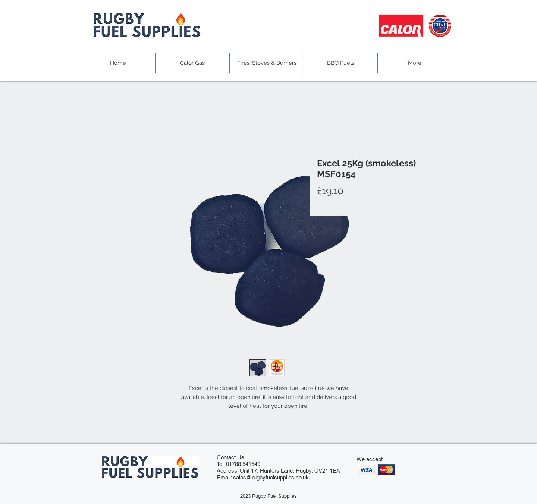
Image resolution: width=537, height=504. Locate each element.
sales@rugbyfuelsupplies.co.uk (271, 477)
